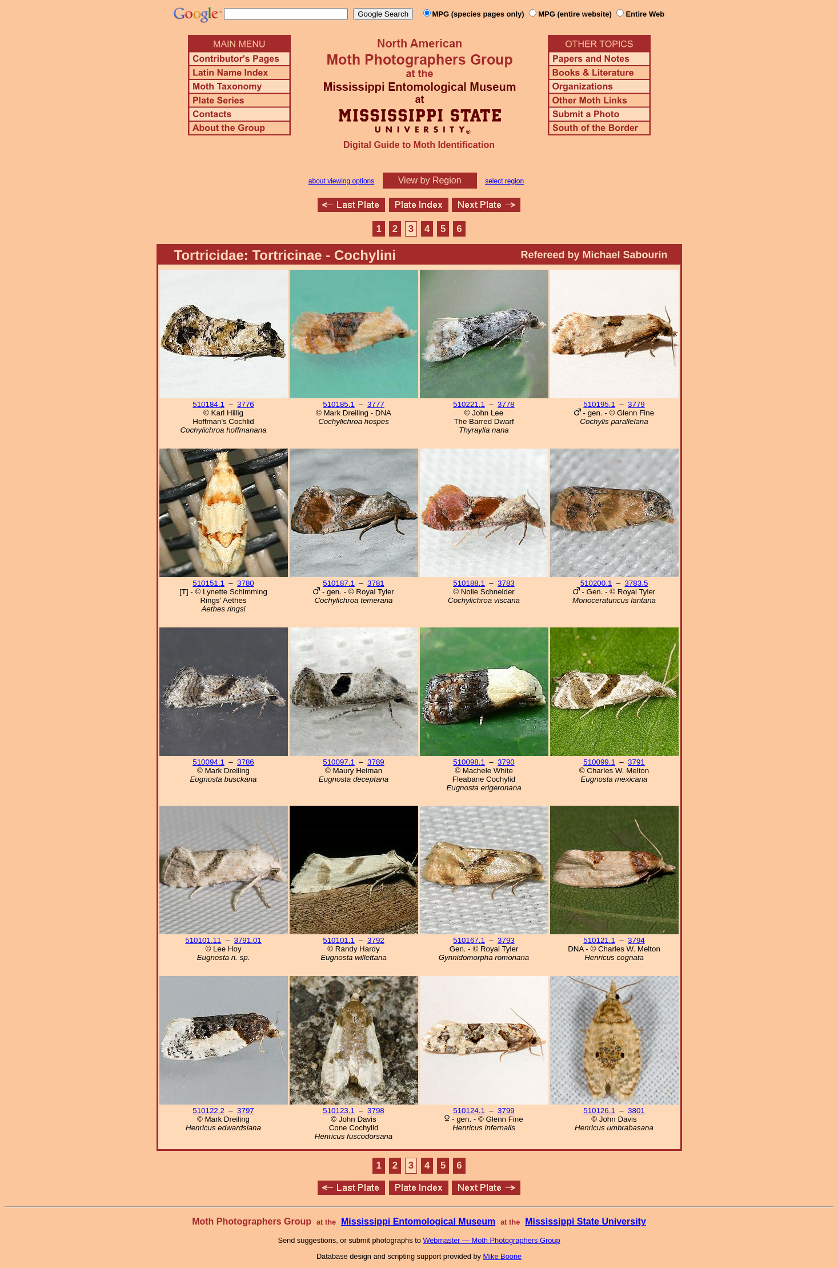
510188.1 (469, 583)
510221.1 (469, 404)
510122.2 (208, 1110)
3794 (636, 940)
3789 (375, 762)
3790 (506, 762)
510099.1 (599, 762)
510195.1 (599, 404)
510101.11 (203, 940)
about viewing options (341, 181)
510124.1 (469, 1110)
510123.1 (339, 1110)
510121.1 (599, 940)
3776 (245, 404)
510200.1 (596, 583)
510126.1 (599, 1110)
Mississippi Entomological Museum (418, 1221)
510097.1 (339, 762)
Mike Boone (502, 1256)
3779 (636, 404)
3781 (375, 583)
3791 (636, 762)
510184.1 (208, 404)
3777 (375, 404)
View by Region (430, 180)
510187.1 (339, 583)
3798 (375, 1110)
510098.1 (469, 762)
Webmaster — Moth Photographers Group (491, 1240)
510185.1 (339, 404)
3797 (245, 1110)
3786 (245, 762)
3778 (506, 404)
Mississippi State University (585, 1221)
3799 (506, 1110)
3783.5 (636, 583)
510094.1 (208, 762)
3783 (506, 583)
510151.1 (208, 583)
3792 (375, 940)
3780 (245, 583)
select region (504, 181)
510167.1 (469, 940)
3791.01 (248, 940)
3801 (636, 1110)
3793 (506, 940)
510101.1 (339, 940)
